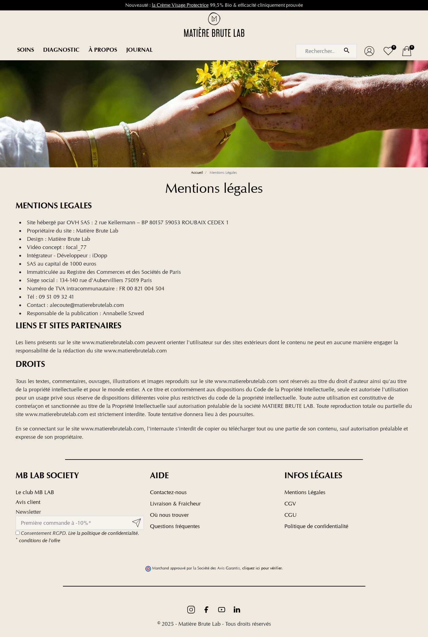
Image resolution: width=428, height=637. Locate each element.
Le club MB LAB (35, 492)
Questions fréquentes (175, 526)
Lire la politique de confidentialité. (103, 533)
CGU (290, 515)
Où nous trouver (169, 515)
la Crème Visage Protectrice (180, 5)
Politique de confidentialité (316, 526)
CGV (290, 503)
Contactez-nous (168, 492)
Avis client (28, 502)
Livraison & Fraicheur (175, 503)
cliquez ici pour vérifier (262, 568)
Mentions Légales (304, 492)
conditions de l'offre (38, 540)
